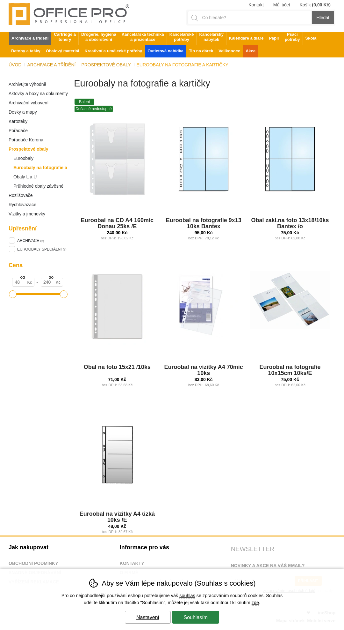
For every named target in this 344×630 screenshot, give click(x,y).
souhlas (187, 595)
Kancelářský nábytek (211, 37)
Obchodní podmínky (33, 563)
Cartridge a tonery (65, 37)
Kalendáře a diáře (246, 38)
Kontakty (132, 563)
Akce (250, 51)
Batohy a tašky (25, 51)
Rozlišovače (20, 195)
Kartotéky (18, 121)
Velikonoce (229, 51)
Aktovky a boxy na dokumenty (38, 93)
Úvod (15, 64)
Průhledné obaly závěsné (38, 186)
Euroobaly (23, 158)
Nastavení (147, 617)
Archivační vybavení (28, 102)
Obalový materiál (62, 51)
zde (255, 602)
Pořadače (18, 130)
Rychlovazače (22, 204)
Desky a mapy (23, 112)
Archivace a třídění (51, 64)
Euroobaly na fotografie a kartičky (38, 168)
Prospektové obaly (28, 149)
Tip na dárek (201, 51)
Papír (274, 38)
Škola (311, 38)
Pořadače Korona (26, 139)
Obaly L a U (25, 176)
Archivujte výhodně (27, 84)
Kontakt (255, 4)
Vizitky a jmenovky (27, 213)
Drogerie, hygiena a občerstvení (98, 37)
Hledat (323, 17)
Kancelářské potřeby (181, 37)
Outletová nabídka (165, 51)
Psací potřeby (292, 37)
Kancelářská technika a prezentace (143, 37)
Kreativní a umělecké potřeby (113, 51)
